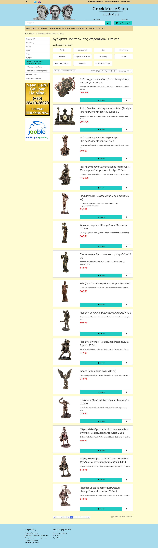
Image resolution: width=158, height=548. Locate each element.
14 (74, 517)
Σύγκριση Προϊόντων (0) (68, 71)
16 (80, 517)
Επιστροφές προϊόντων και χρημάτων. (36, 538)
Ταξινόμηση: (95, 71)
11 (65, 517)
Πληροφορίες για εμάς (31, 533)
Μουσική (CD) (31, 28)
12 (68, 517)
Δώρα (64, 28)
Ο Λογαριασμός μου (95, 1)
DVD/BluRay (42, 28)
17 (83, 517)
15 (77, 517)
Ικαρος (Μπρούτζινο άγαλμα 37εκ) (98, 370)
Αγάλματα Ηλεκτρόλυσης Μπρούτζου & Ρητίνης (49, 33)
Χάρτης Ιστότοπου (58, 538)
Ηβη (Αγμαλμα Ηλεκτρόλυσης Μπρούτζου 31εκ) (105, 283)
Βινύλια (51, 28)
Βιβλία (58, 28)
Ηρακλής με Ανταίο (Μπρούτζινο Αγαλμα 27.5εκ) (105, 312)
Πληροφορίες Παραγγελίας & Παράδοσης (37, 535)
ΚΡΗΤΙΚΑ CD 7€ (81, 28)
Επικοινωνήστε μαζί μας (60, 533)
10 (62, 517)
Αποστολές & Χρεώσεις (31, 542)
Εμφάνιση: (122, 71)
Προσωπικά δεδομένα (31, 540)
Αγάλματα (71, 28)
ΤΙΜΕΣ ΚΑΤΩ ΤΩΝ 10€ (96, 28)
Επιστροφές (56, 535)
